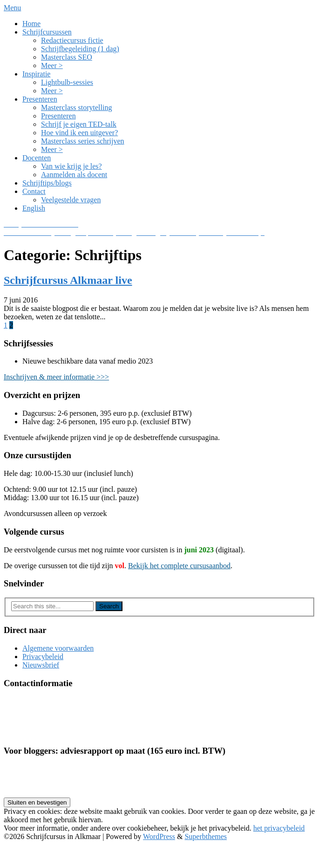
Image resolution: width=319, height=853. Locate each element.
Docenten (36, 158)
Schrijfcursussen (47, 32)
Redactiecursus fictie (72, 40)
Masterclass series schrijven (82, 141)
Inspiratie (36, 74)
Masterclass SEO (66, 57)
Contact (34, 191)
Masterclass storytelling (76, 107)
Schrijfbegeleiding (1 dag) (80, 49)
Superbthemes (205, 836)
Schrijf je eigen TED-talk (78, 124)
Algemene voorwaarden (58, 648)
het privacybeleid (279, 828)
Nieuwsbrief (40, 665)
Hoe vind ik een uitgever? (79, 133)
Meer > (52, 65)
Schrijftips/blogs (47, 183)
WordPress (159, 836)
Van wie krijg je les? (71, 166)
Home (31, 24)
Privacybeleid (42, 656)
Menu (12, 8)
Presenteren (39, 99)
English (33, 208)
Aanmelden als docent (74, 175)
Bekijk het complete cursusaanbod (179, 566)
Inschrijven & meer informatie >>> (56, 377)
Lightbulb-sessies (67, 82)
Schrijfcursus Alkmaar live (68, 280)
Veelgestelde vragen (71, 200)
